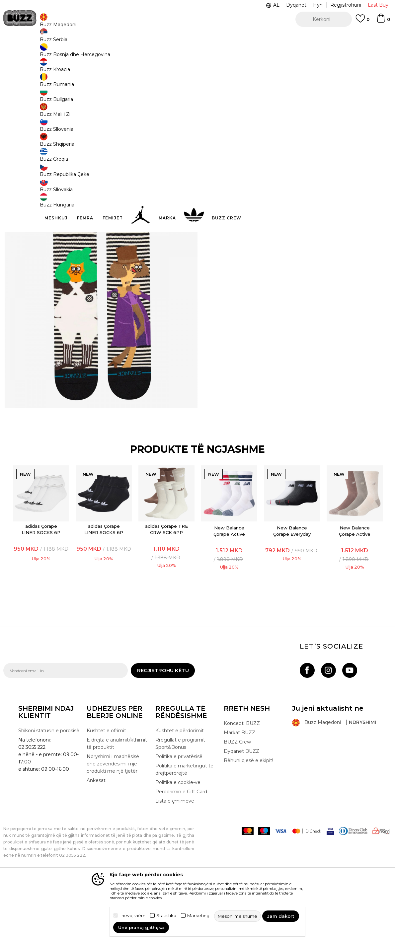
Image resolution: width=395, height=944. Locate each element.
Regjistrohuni (345, 5)
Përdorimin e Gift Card (181, 854)
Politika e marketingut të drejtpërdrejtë (184, 831)
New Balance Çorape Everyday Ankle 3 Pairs (292, 593)
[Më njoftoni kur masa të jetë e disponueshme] (221, 120)
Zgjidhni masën (229, 109)
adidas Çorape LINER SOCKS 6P (40, 588)
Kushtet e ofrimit (106, 793)
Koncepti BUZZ (242, 786)
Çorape (92, 53)
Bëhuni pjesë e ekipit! (248, 823)
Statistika (166, 915)
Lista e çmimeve (174, 863)
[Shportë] (383, 21)
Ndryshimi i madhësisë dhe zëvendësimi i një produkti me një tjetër (113, 826)
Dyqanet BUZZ (241, 814)
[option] (197, 36)
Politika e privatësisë (178, 819)
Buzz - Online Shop (22, 53)
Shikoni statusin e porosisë (48, 793)
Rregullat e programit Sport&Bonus (180, 806)
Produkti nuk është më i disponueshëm (267, 152)
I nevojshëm (132, 915)
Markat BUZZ (239, 795)
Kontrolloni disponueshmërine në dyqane (296, 197)
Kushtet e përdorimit (179, 793)
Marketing (198, 915)
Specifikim (296, 176)
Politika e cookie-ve (177, 845)
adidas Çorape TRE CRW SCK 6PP (166, 588)
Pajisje (74, 53)
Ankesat (96, 843)
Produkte (55, 53)
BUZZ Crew (237, 804)
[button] (323, 19)
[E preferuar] (362, 22)
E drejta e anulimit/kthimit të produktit (117, 806)
